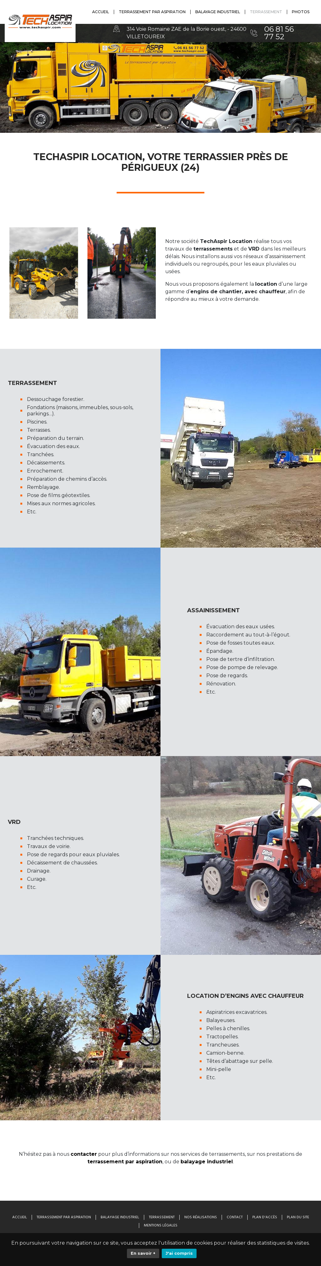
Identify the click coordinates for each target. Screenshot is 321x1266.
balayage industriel (207, 1162)
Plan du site (298, 1217)
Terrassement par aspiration (64, 1217)
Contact (235, 1217)
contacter (84, 1154)
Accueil (19, 1217)
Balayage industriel (120, 1217)
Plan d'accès (264, 1217)
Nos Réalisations (200, 1217)
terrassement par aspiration (124, 1162)
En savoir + (143, 1253)
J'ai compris (179, 1253)
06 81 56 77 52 (279, 33)
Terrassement (162, 1217)
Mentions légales (160, 1225)
